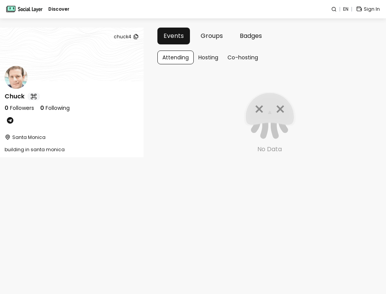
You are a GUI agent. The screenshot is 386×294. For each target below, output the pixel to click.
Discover (58, 9)
